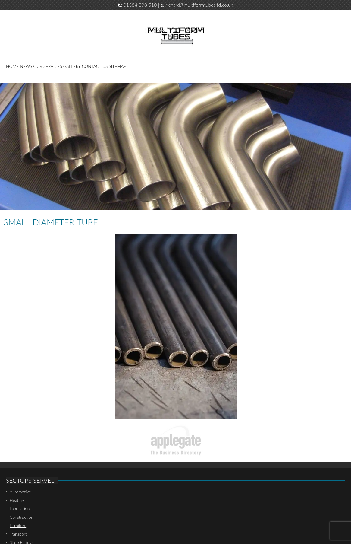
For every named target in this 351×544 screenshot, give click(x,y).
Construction (21, 517)
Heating (17, 500)
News (26, 66)
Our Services (47, 66)
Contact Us (95, 66)
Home (12, 66)
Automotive (20, 491)
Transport (18, 533)
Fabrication (20, 508)
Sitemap (117, 66)
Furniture (18, 525)
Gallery (72, 66)
